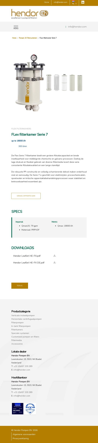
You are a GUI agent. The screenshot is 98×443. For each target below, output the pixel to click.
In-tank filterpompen (21, 326)
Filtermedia (16, 340)
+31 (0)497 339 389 (23, 366)
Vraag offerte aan (26, 196)
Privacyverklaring (21, 438)
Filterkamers (17, 329)
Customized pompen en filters (25, 336)
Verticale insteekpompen (23, 315)
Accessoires (17, 343)
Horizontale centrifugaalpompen (26, 319)
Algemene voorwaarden (24, 434)
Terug (20, 286)
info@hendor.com (77, 26)
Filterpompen (17, 322)
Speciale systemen (20, 333)
